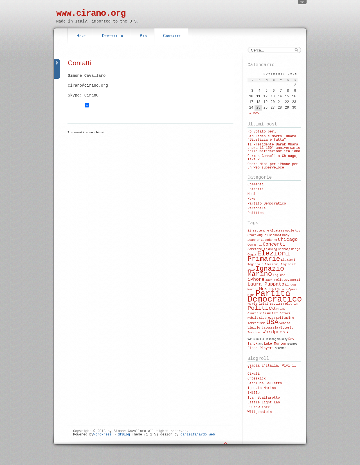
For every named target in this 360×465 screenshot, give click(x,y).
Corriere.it (257, 249)
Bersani (275, 235)
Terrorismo (257, 323)
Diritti (112, 36)
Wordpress (275, 332)
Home (81, 36)
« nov (254, 113)
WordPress (102, 435)
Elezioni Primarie (269, 256)
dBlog (272, 249)
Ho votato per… (262, 132)
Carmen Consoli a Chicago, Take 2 (273, 157)
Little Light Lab (264, 403)
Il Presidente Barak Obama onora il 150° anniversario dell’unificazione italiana (274, 148)
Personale (257, 208)
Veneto (284, 323)
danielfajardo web (198, 435)
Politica (256, 213)
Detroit (284, 249)
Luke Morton (275, 344)
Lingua (290, 284)
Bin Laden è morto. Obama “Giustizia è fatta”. (272, 138)
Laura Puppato (266, 284)
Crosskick (257, 379)
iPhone (256, 279)
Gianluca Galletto (265, 383)
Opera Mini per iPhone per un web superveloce (273, 166)
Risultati (271, 313)
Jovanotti (292, 280)
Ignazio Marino (266, 271)
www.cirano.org (90, 13)
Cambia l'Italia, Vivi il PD (272, 367)
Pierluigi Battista (268, 303)
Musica (254, 194)
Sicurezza (267, 318)
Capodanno (269, 240)
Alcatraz (277, 230)
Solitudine (285, 318)
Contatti (172, 36)
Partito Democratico (267, 204)
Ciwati (254, 374)
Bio (143, 36)
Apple (289, 230)
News (252, 199)
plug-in (291, 303)
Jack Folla (274, 280)
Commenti (256, 185)
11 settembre (258, 230)
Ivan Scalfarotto (264, 398)
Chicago (288, 239)
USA (272, 322)
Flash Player (260, 348)
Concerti (274, 244)
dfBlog (124, 435)
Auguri (262, 235)
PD (249, 303)
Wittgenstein (260, 412)
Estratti (256, 189)
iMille (254, 393)
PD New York (259, 407)
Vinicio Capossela (263, 327)
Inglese (279, 275)
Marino (253, 289)
